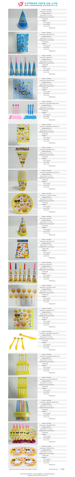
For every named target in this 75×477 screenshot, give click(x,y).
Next (54, 469)
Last (56, 469)
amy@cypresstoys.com (50, 473)
